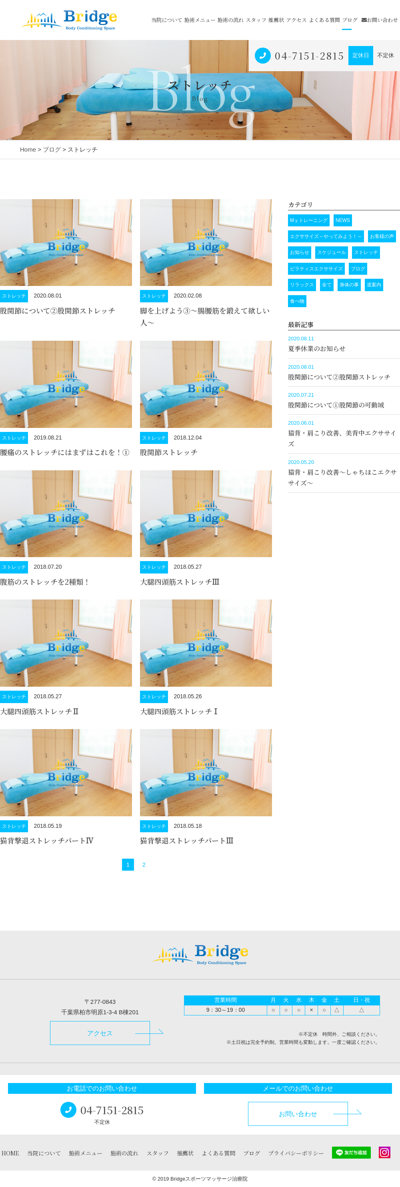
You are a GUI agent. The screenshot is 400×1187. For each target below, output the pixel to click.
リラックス (302, 285)
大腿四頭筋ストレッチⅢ (179, 581)
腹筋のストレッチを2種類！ (45, 581)
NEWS (343, 220)
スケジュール (331, 252)
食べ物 (297, 301)
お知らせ (299, 252)
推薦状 (276, 20)
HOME (10, 1153)
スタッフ (256, 20)
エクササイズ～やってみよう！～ (326, 236)
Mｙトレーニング (309, 220)
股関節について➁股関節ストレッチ (57, 310)
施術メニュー (200, 20)
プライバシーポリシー (296, 1153)
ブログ (350, 20)
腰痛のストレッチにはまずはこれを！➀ (65, 452)
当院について (166, 20)
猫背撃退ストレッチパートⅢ (186, 840)
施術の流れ (231, 20)
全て (327, 285)
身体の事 (349, 285)
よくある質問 (324, 20)
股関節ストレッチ (169, 452)
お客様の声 (382, 236)
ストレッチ (14, 296)
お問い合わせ (380, 20)
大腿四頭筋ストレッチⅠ (179, 711)
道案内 (374, 285)
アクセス (296, 20)
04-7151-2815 (309, 55)
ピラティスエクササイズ (316, 269)
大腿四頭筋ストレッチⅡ (39, 711)
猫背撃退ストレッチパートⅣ (46, 840)
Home (28, 149)
